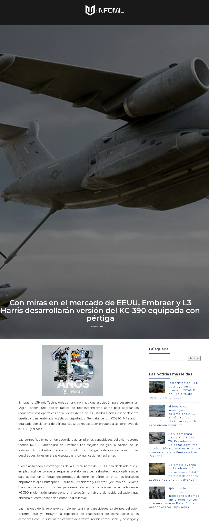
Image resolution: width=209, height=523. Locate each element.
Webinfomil (97, 326)
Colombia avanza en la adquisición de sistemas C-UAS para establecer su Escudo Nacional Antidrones (174, 472)
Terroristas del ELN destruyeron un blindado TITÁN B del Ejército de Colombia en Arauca (174, 390)
